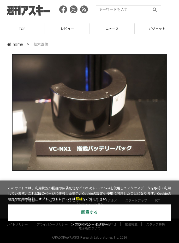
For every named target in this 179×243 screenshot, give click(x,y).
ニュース (112, 28)
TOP (22, 28)
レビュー (67, 28)
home (15, 44)
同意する (89, 212)
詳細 (79, 199)
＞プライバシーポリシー (89, 225)
